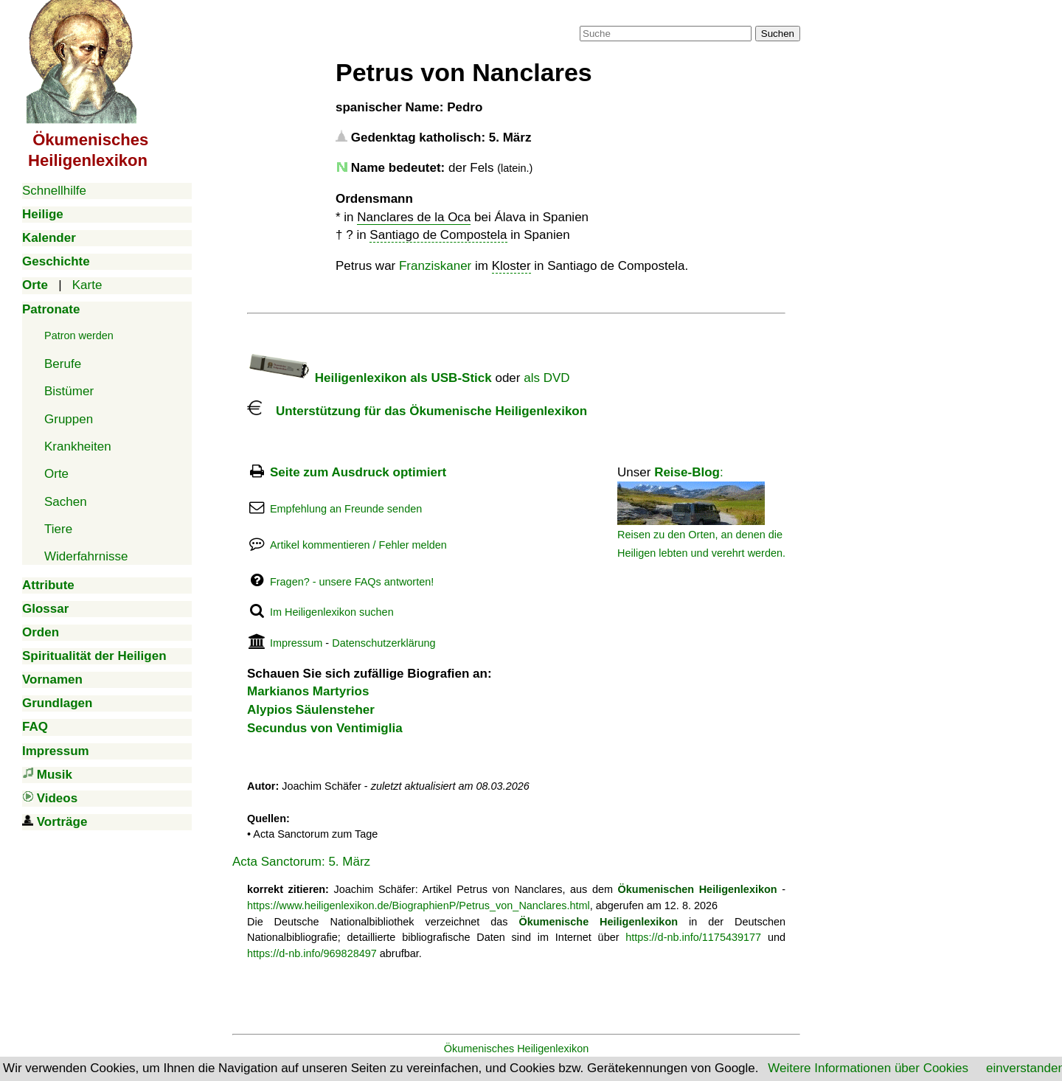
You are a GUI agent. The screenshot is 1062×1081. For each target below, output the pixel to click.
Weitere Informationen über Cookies (868, 1068)
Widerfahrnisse (86, 556)
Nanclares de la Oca (414, 217)
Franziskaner (435, 266)
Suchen (777, 33)
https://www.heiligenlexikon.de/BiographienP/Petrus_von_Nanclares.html (418, 905)
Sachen (65, 502)
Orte (56, 474)
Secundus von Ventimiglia (325, 728)
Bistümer (69, 391)
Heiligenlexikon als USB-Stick (369, 378)
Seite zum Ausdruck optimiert (358, 472)
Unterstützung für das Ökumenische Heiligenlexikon (417, 411)
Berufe (62, 364)
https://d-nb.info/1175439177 (693, 937)
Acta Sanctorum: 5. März (301, 862)
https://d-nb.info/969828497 (312, 953)
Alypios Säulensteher (311, 710)
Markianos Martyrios (308, 691)
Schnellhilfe (54, 191)
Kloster (511, 266)
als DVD (546, 378)
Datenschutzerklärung (383, 643)
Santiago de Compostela (438, 235)
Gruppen (68, 419)
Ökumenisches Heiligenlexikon (516, 1048)
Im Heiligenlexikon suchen (332, 612)
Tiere (58, 529)
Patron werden (79, 335)
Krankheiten (77, 446)
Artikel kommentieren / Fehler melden (358, 545)
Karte (87, 285)
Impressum (296, 643)
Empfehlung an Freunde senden (346, 509)
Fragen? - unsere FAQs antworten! (352, 582)
